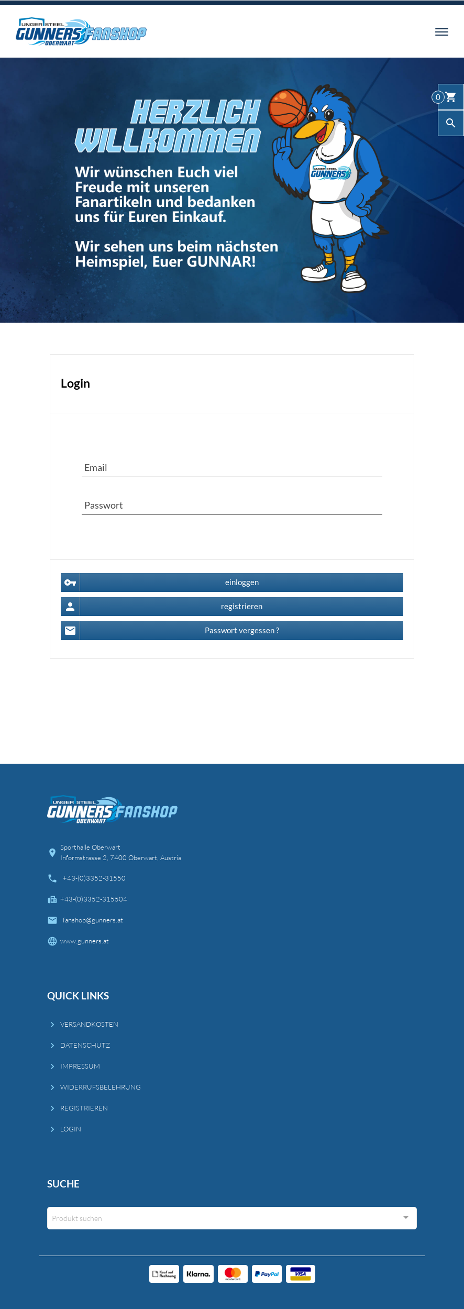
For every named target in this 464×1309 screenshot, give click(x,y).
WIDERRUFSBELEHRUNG (100, 1087)
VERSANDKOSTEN (89, 1024)
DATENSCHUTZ (85, 1045)
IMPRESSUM (80, 1066)
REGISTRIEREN (84, 1108)
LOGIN (70, 1129)
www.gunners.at (84, 941)
